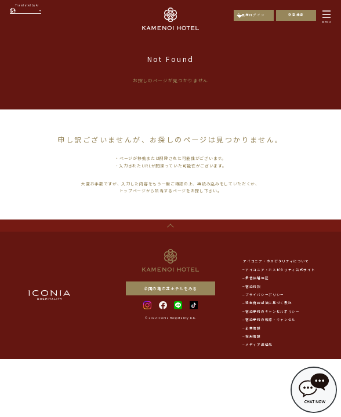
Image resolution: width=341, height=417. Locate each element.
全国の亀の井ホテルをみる (170, 288)
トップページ (132, 190)
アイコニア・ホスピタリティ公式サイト (280, 270)
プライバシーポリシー (264, 294)
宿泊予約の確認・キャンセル (270, 319)
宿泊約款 (253, 286)
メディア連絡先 (259, 344)
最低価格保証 (257, 278)
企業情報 (253, 328)
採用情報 (253, 336)
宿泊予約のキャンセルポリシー (272, 311)
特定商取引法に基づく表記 (268, 303)
